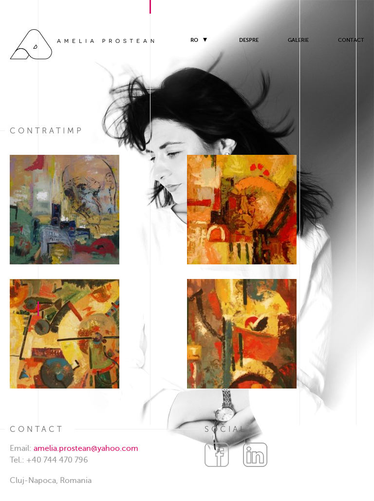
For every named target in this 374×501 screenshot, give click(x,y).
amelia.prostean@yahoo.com (86, 448)
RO (194, 40)
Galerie (298, 40)
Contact (351, 40)
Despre (249, 40)
